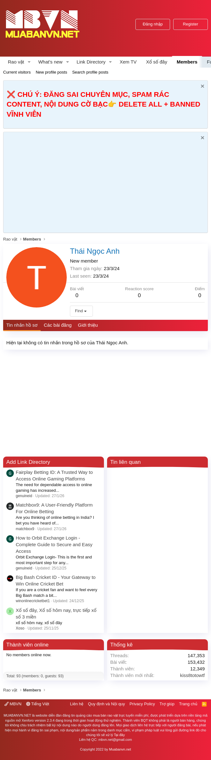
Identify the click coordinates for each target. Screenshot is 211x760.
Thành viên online (27, 645)
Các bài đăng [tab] (57, 325)
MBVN (12, 704)
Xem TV (128, 61)
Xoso (20, 628)
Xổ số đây (156, 61)
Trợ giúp (167, 704)
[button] (29, 62)
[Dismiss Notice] (201, 87)
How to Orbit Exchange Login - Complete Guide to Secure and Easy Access (54, 544)
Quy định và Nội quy (106, 704)
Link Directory (91, 61)
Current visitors (17, 72)
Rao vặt (16, 61)
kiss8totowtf (192, 675)
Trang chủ (188, 704)
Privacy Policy (142, 704)
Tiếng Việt (37, 704)
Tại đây (119, 735)
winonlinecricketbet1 (33, 601)
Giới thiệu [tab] (88, 325)
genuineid (24, 496)
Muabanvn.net (120, 749)
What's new (50, 61)
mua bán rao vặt (105, 715)
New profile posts (51, 72)
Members (187, 61)
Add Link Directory (28, 462)
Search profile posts (90, 72)
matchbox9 (25, 529)
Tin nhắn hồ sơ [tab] (21, 325)
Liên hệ (76, 704)
